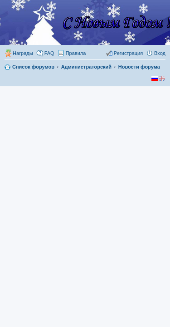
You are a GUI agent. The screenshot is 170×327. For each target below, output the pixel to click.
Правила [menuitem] (76, 53)
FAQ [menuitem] (49, 53)
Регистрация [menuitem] (128, 53)
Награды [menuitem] (23, 53)
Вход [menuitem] (159, 53)
